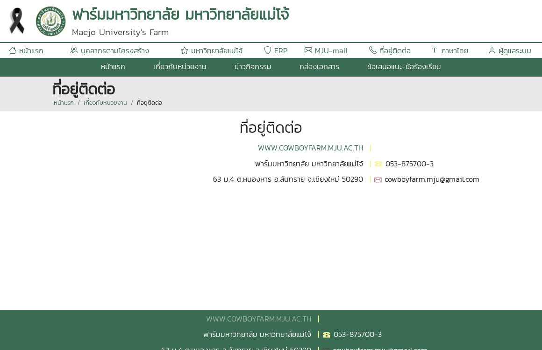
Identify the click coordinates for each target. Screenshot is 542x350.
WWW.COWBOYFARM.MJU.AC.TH (310, 147)
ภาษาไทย (449, 50)
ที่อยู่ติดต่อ (390, 50)
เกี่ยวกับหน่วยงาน (180, 66)
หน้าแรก (26, 50)
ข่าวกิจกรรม (253, 66)
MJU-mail (326, 50)
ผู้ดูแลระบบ (509, 50)
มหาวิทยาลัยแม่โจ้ (211, 50)
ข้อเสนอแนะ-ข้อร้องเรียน (404, 66)
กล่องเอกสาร (319, 66)
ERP (275, 50)
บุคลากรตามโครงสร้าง (109, 50)
